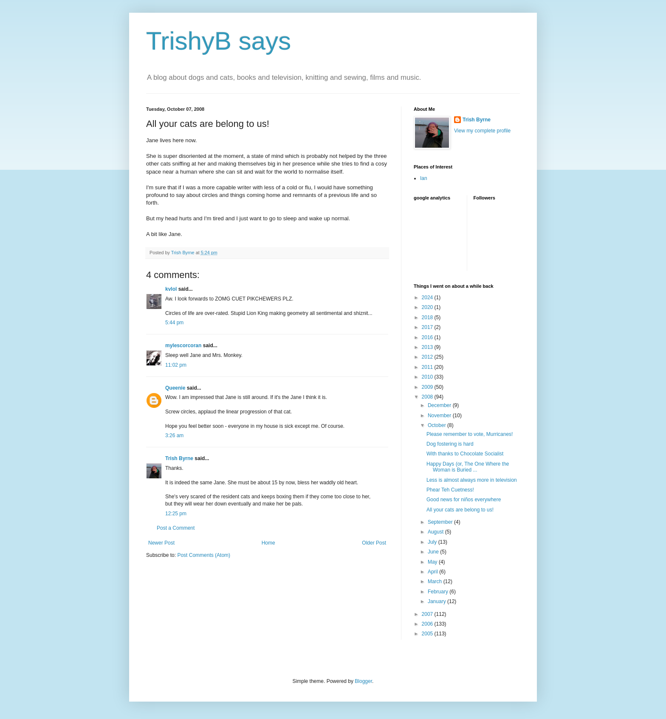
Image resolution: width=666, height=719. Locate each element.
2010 (428, 377)
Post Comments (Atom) (203, 555)
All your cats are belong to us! (460, 510)
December (440, 405)
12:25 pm (175, 514)
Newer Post (161, 543)
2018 (428, 317)
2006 (428, 624)
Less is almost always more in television (471, 480)
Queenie (175, 388)
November (440, 415)
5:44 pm (174, 323)
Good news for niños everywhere (463, 500)
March (435, 581)
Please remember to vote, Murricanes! (469, 434)
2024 (428, 298)
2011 (428, 367)
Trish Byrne (179, 458)
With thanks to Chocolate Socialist (464, 454)
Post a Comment (176, 528)
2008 (428, 397)
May (433, 562)
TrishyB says (218, 41)
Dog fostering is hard (450, 444)
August (436, 532)
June (434, 552)
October (437, 425)
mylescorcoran (183, 345)
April (433, 572)
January (437, 601)
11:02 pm (175, 365)
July (433, 542)
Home (268, 543)
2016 (428, 337)
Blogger (363, 681)
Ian (423, 178)
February (438, 592)
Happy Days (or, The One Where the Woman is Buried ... (467, 467)
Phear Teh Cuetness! (450, 490)
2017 (428, 327)
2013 (428, 347)
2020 (428, 307)
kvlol (171, 289)
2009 (428, 387)
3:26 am (174, 435)
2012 (428, 357)
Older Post (374, 543)
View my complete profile (482, 131)
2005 (428, 634)
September (441, 522)
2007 (428, 614)
